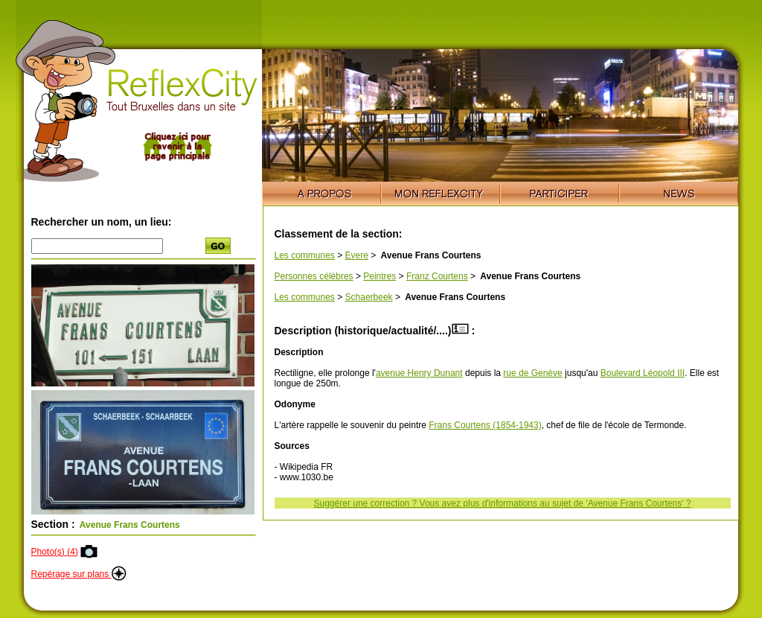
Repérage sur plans (79, 574)
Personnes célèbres (314, 276)
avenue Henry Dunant (419, 373)
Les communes (305, 255)
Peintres (379, 276)
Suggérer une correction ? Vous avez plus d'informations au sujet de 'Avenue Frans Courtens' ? (502, 503)
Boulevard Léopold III (643, 373)
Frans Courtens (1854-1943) (485, 425)
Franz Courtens (437, 276)
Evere (356, 255)
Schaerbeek (369, 297)
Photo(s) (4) (54, 552)
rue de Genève (532, 373)
